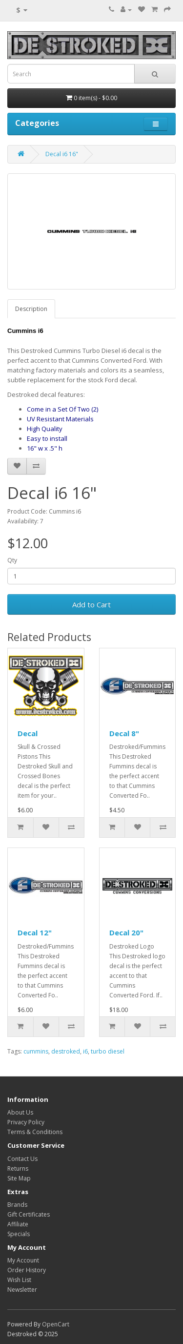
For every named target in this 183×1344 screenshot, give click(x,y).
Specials (18, 1234)
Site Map (19, 1178)
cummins (35, 1051)
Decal (28, 733)
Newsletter (22, 1289)
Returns (17, 1168)
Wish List (19, 1280)
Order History (26, 1270)
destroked (65, 1051)
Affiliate (17, 1224)
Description (31, 309)
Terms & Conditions (34, 1132)
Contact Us (22, 1159)
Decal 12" (35, 932)
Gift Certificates (28, 1214)
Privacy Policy (25, 1122)
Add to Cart (91, 604)
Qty (12, 560)
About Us (20, 1112)
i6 (85, 1051)
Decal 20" (126, 932)
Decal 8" (124, 733)
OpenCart (55, 1324)
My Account (23, 1260)
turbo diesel (107, 1051)
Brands (17, 1204)
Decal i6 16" (61, 154)
